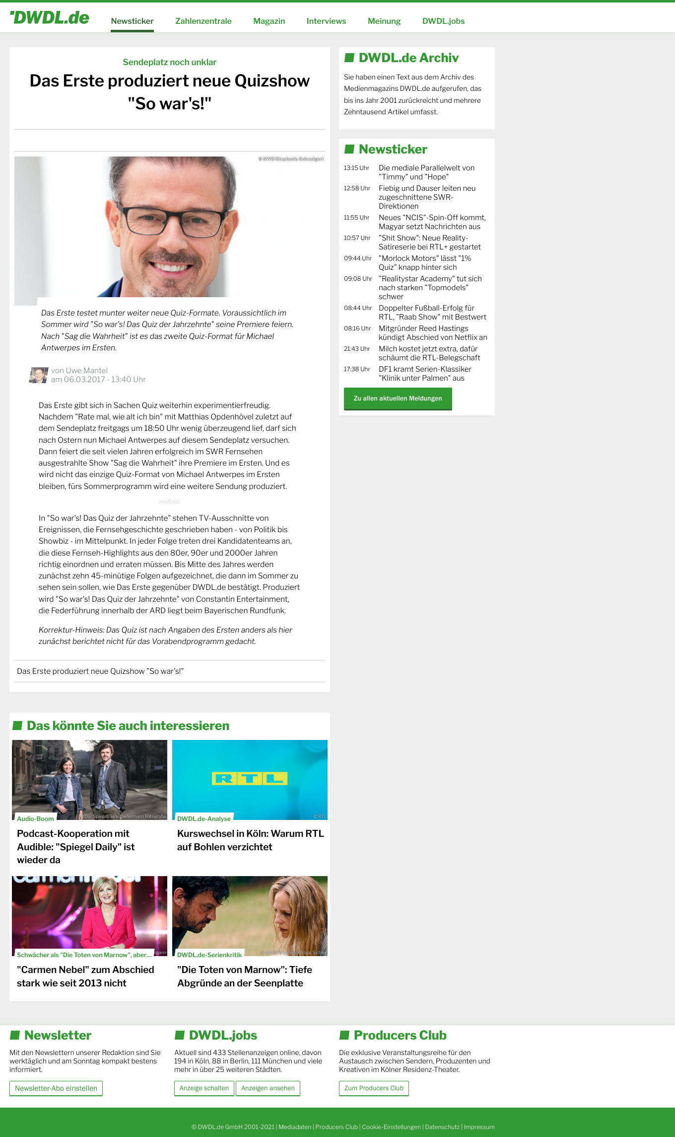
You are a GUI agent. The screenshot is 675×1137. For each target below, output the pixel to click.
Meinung (384, 21)
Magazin (269, 21)
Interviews (326, 21)
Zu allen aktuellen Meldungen (398, 398)
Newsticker (132, 21)
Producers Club (337, 1127)
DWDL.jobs (443, 21)
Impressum (479, 1127)
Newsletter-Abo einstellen (56, 1088)
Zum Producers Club (374, 1088)
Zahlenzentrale (203, 21)
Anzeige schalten (204, 1088)
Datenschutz (442, 1127)
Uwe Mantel (87, 370)
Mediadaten (294, 1127)
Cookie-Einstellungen (391, 1127)
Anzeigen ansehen (268, 1088)
